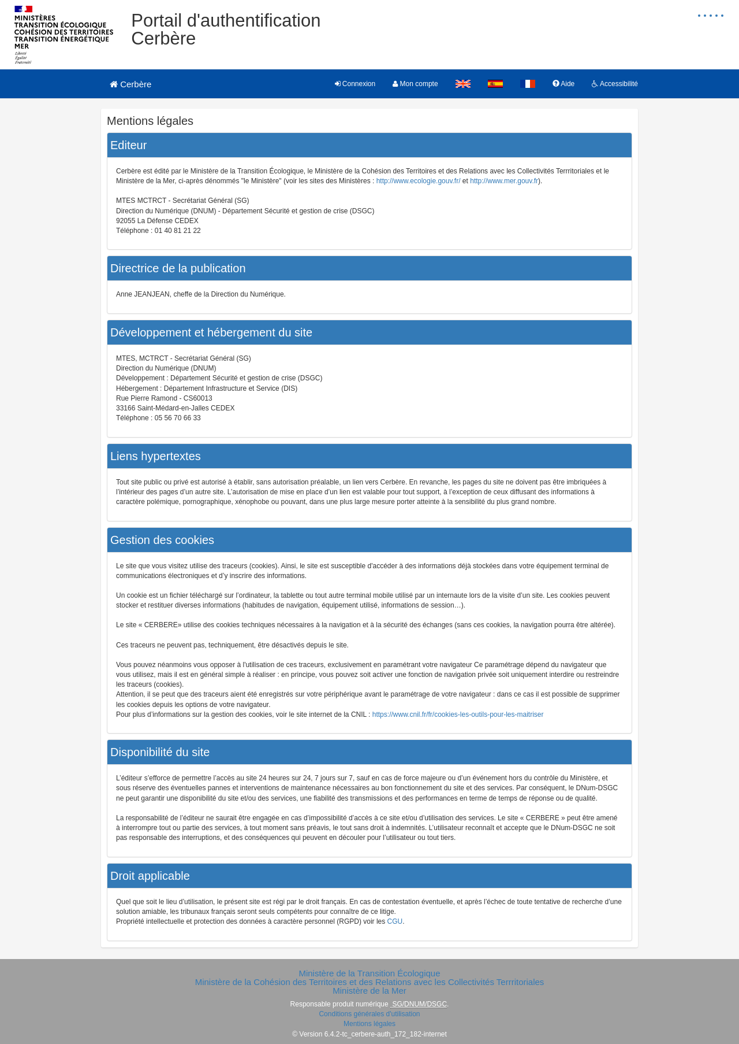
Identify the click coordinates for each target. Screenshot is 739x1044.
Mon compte (415, 84)
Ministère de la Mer (369, 990)
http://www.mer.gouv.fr (504, 181)
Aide (564, 84)
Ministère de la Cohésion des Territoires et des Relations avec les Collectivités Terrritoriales (369, 982)
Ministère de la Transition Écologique (369, 973)
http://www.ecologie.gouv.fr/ (418, 181)
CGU (395, 921)
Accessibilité (615, 84)
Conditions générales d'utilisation (369, 1014)
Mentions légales (369, 1024)
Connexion (355, 84)
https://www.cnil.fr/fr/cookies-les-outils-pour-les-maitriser (458, 714)
